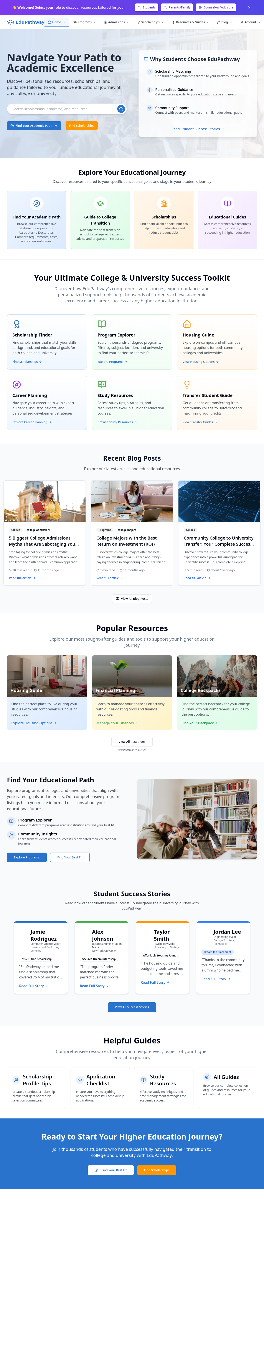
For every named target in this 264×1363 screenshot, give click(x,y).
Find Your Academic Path (34, 125)
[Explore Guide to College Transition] (100, 220)
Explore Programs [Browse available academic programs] (27, 857)
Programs (105, 530)
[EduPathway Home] (25, 22)
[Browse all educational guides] (227, 1088)
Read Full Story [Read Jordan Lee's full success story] (216, 978)
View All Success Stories (132, 1007)
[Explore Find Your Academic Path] (36, 220)
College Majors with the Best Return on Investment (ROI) (126, 541)
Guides (15, 530)
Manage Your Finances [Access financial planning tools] (117, 723)
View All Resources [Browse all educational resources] (132, 742)
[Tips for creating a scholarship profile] (36, 1088)
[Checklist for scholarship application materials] (100, 1088)
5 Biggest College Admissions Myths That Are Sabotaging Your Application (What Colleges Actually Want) (43, 547)
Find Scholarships (81, 125)
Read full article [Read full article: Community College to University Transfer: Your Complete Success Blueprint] (197, 578)
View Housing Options (201, 362)
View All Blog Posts (132, 599)
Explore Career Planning (32, 422)
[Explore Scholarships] (163, 220)
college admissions (38, 530)
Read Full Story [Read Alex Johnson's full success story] (94, 985)
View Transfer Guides (200, 422)
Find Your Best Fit (111, 1170)
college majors (126, 530)
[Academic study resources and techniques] (163, 1088)
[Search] (67, 108)
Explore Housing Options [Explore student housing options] (34, 723)
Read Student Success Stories (198, 129)
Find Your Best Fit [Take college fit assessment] (69, 857)
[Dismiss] (249, 7)
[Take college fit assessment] (111, 1170)
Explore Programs (112, 362)
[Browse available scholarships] (82, 125)
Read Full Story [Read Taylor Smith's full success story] (155, 982)
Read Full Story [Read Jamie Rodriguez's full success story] (33, 985)
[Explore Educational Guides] (227, 220)
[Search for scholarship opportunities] (157, 1170)
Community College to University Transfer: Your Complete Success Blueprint (218, 544)
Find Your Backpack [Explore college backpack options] (200, 723)
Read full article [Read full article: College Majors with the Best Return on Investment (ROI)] (109, 578)
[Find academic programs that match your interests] (34, 125)
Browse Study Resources (117, 422)
